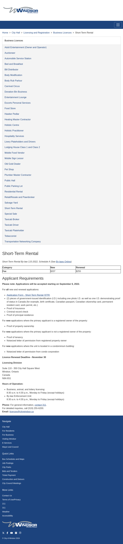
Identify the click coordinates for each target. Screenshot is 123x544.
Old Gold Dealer (13, 164)
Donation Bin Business (16, 92)
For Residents (8, 431)
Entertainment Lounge (15, 97)
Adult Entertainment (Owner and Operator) (25, 47)
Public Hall (10, 180)
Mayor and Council (10, 447)
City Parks (6, 467)
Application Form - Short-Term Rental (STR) (28, 295)
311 (3, 508)
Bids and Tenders (9, 471)
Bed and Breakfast (14, 64)
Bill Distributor (11, 69)
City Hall (16, 32)
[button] (114, 5)
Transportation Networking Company (23, 241)
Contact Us (7, 495)
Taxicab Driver (12, 225)
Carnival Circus (12, 86)
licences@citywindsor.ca (21, 411)
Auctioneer (10, 53)
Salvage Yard (11, 203)
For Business (8, 435)
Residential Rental (14, 191)
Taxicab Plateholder (14, 230)
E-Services (7, 443)
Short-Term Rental (14, 208)
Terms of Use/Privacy (11, 500)
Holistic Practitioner (14, 130)
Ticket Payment (9, 475)
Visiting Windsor (9, 439)
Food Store (10, 108)
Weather (6, 512)
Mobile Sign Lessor (14, 158)
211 (3, 504)
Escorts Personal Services (18, 103)
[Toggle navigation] (118, 25)
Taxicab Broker (12, 219)
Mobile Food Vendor (14, 153)
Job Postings (7, 463)
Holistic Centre (12, 125)
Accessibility (7, 516)
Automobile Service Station (18, 58)
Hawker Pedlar (12, 114)
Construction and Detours (13, 479)
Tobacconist (10, 236)
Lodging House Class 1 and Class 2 (22, 147)
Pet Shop (9, 169)
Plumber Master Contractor (18, 175)
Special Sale (11, 214)
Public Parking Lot (14, 186)
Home (5, 32)
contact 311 (40, 405)
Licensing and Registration (36, 32)
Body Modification (13, 75)
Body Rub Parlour (13, 80)
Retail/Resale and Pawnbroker (20, 197)
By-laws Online (63, 261)
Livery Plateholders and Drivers (20, 142)
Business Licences (62, 32)
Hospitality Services (14, 136)
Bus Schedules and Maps (13, 459)
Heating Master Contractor (18, 119)
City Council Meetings (11, 483)
